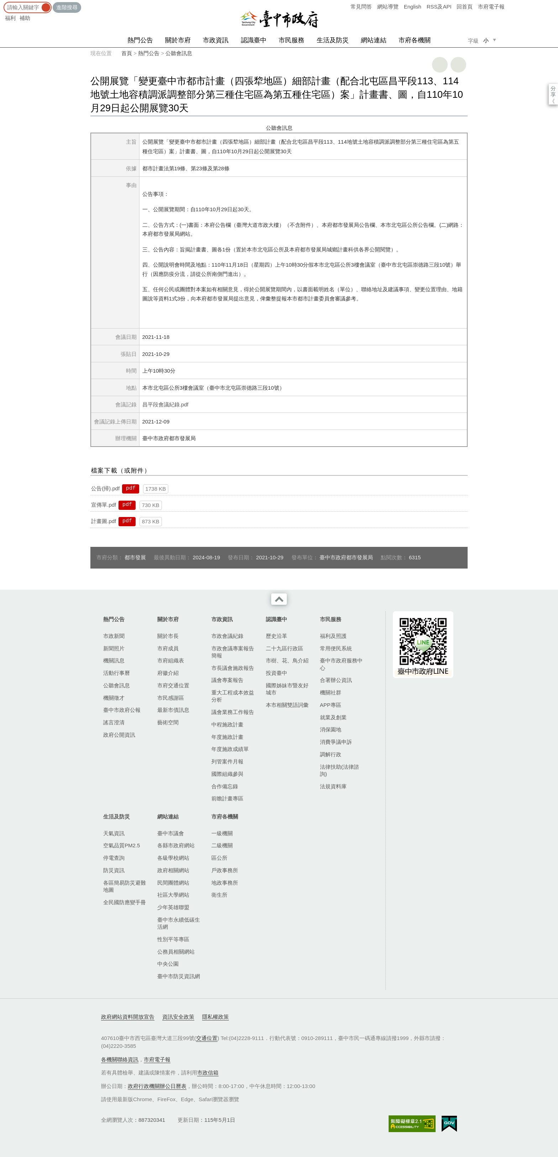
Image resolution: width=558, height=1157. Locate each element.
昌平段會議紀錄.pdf (165, 404)
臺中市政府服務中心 (341, 664)
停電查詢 (114, 858)
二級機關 (222, 845)
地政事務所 (224, 883)
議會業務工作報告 (232, 712)
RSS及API (439, 7)
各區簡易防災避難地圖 (124, 886)
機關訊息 (114, 660)
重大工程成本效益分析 (232, 696)
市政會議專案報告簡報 (232, 652)
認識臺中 (254, 40)
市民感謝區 (170, 698)
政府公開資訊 (119, 735)
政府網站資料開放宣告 (127, 1017)
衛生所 (219, 895)
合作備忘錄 (224, 786)
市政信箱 (208, 1073)
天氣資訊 (114, 833)
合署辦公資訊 (336, 680)
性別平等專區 (173, 939)
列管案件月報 (227, 761)
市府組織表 (170, 660)
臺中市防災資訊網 (178, 976)
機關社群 (330, 692)
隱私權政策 (215, 1017)
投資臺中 (276, 673)
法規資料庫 (333, 786)
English (412, 7)
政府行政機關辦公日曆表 (157, 1086)
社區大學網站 (173, 895)
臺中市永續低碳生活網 (178, 923)
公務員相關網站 (176, 952)
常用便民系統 (336, 648)
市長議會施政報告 (232, 668)
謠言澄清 (114, 722)
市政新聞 (114, 636)
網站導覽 (388, 7)
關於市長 (168, 636)
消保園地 (330, 729)
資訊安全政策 (178, 1017)
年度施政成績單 (230, 749)
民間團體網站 (173, 883)
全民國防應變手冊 (124, 902)
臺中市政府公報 (122, 710)
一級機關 (222, 833)
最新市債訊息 (173, 710)
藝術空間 (168, 722)
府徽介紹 (168, 673)
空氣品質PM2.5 (121, 845)
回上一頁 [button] (458, 65)
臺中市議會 (170, 833)
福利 (10, 18)
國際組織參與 (227, 774)
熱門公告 (140, 40)
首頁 (126, 53)
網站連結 (373, 40)
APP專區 (330, 705)
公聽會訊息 (178, 53)
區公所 (219, 858)
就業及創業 (333, 717)
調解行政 (330, 754)
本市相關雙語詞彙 (287, 705)
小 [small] (486, 40)
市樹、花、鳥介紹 (287, 660)
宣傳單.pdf (103, 505)
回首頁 (465, 7)
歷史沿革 (276, 636)
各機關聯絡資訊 (119, 1059)
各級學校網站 (173, 858)
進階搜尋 (67, 7)
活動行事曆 (116, 673)
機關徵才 (114, 698)
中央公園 (168, 964)
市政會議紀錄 (227, 636)
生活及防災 (333, 40)
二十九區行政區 (284, 648)
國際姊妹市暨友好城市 (287, 688)
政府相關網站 (173, 870)
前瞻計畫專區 (227, 798)
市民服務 (291, 40)
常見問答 (361, 7)
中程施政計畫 (227, 724)
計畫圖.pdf (103, 521)
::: (2, 3)
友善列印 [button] (440, 65)
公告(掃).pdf (105, 488)
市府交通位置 (173, 685)
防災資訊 (114, 870)
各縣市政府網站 (176, 845)
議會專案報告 (227, 680)
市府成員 (168, 648)
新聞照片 (114, 648)
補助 (25, 18)
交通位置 (206, 1038)
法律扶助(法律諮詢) (339, 770)
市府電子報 (491, 7)
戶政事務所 (224, 870)
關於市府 (178, 40)
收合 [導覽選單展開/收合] (279, 599)
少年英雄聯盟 (173, 907)
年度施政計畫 (227, 737)
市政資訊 (215, 40)
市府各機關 (415, 40)
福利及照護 (333, 636)
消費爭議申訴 (336, 742)
